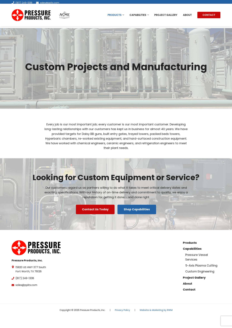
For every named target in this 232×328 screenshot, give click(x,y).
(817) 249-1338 (22, 2)
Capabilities (192, 260)
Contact (189, 301)
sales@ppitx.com (49, 2)
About (187, 295)
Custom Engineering (199, 283)
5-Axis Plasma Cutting (201, 277)
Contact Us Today (94, 222)
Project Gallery (194, 289)
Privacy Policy (122, 321)
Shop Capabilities (137, 222)
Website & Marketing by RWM (156, 321)
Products (190, 254)
